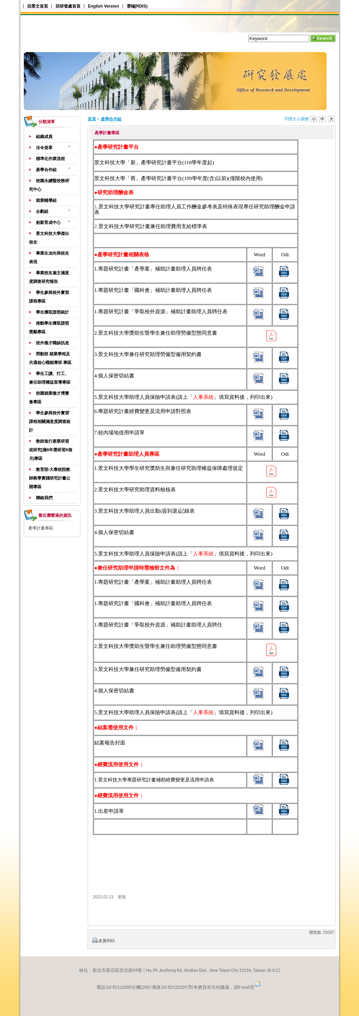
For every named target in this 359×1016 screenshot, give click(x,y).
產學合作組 (111, 119)
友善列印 (106, 940)
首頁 (92, 119)
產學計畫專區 (40, 528)
